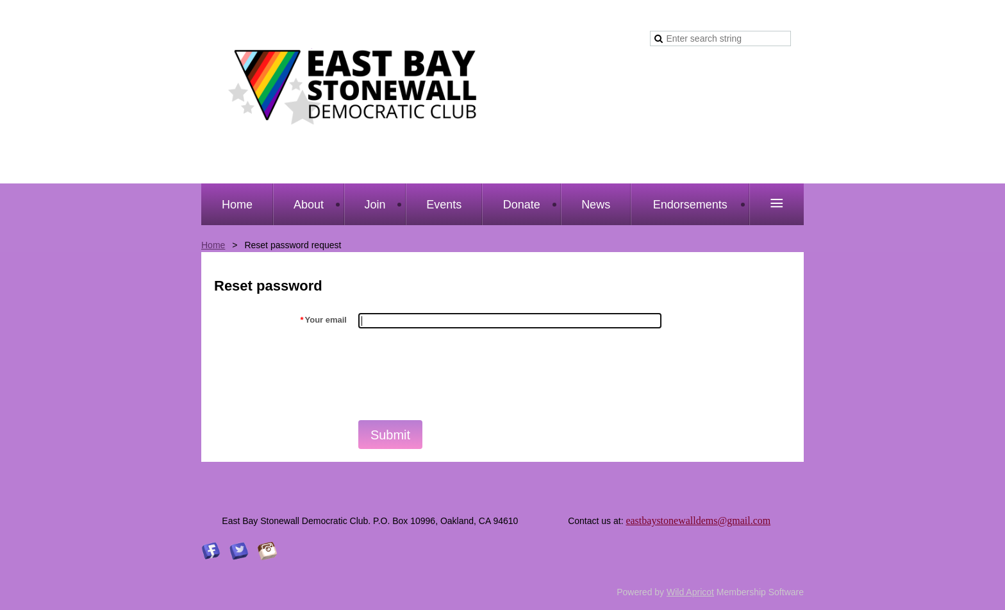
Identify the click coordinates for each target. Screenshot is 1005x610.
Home (213, 245)
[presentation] (455, 373)
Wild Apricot (690, 592)
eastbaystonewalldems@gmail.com (698, 520)
